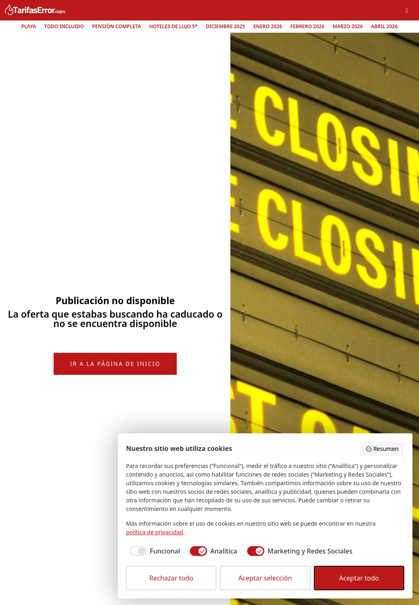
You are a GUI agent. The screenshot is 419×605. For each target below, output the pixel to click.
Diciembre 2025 (225, 26)
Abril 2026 (384, 26)
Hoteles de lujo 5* (173, 26)
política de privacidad (154, 532)
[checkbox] (153, 551)
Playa (28, 26)
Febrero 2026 (307, 26)
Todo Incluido (64, 26)
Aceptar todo (359, 578)
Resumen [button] (382, 449)
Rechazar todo (171, 578)
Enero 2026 (267, 26)
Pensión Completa (116, 26)
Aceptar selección (265, 578)
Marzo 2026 (348, 26)
